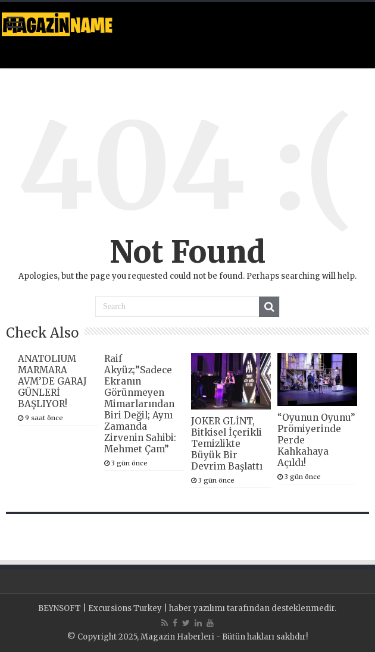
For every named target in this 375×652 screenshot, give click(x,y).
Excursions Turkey (125, 608)
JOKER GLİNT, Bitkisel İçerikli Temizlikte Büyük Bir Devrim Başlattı (226, 443)
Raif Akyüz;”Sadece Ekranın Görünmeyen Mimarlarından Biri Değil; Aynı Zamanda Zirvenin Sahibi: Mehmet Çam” (140, 404)
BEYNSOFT (59, 608)
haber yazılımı (197, 608)
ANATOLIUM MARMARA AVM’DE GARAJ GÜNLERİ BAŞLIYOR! (52, 381)
